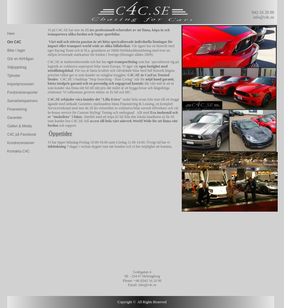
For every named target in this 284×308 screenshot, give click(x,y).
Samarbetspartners (22, 101)
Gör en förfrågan (20, 59)
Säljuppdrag (16, 67)
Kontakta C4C (18, 151)
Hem (11, 34)
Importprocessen (20, 84)
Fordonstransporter (22, 92)
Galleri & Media (19, 126)
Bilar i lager (16, 50)
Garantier (14, 118)
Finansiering (17, 109)
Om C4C (14, 42)
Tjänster (13, 76)
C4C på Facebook (21, 134)
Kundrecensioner (20, 143)
